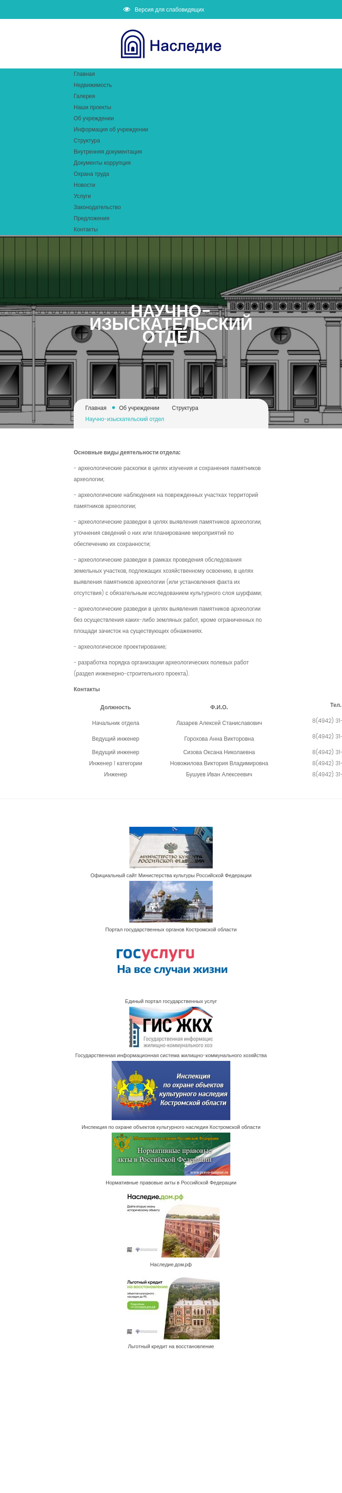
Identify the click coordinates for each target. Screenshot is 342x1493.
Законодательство (97, 207)
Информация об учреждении (111, 129)
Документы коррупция (102, 163)
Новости (84, 185)
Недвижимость (93, 85)
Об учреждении (94, 118)
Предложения (91, 218)
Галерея (84, 96)
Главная (84, 74)
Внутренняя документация (108, 151)
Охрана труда (91, 174)
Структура (87, 140)
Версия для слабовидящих (163, 9)
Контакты (86, 229)
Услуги (82, 196)
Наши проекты (92, 107)
